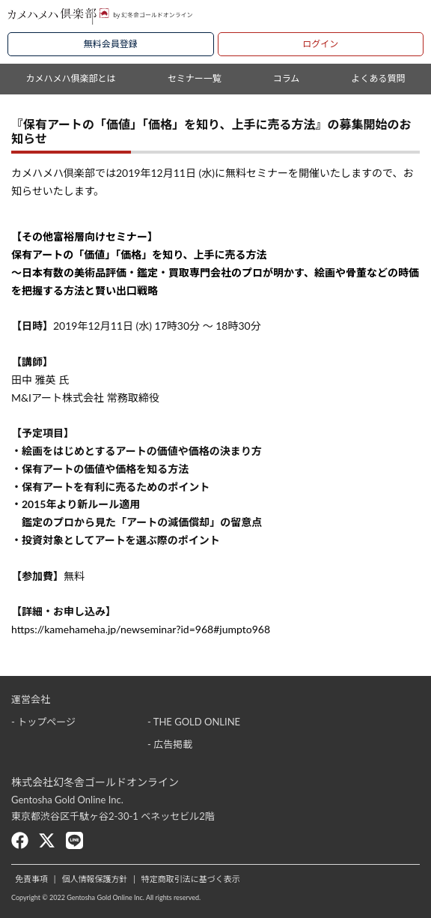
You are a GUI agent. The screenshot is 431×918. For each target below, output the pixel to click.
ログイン (320, 43)
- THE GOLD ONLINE (193, 722)
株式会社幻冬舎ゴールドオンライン (95, 782)
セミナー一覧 (194, 78)
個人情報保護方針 (94, 879)
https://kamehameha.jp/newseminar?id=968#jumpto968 (140, 629)
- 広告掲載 (169, 744)
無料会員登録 (111, 43)
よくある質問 (378, 78)
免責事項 (31, 879)
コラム (286, 78)
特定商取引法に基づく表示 (190, 879)
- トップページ (43, 722)
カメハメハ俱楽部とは (71, 78)
